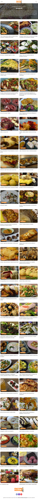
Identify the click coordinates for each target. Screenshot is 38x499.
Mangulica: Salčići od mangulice (7, 431)
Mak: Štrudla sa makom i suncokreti (26, 431)
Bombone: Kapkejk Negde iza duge (7, 55)
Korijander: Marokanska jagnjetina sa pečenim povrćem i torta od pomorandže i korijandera (28, 94)
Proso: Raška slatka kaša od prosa (7, 317)
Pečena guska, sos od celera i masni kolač (28, 484)
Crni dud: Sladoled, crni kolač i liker (26, 466)
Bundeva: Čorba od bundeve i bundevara (8, 466)
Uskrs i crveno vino (4, 131)
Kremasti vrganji (3, 205)
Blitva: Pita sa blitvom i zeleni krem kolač (8, 448)
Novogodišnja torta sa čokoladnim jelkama (9, 280)
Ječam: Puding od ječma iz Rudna (26, 224)
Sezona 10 (4, 33)
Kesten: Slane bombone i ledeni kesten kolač (9, 262)
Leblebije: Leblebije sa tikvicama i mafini (27, 448)
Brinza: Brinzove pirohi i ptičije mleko (7, 412)
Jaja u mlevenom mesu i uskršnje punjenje (27, 150)
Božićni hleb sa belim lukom (25, 280)
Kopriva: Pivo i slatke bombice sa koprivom (9, 393)
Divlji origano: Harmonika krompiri (26, 169)
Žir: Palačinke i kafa (4, 484)
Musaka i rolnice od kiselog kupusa (26, 187)
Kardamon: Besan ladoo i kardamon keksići (9, 187)
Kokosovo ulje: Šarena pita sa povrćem (8, 169)
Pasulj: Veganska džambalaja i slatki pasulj (9, 243)
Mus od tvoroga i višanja (5, 113)
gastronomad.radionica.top (8, 497)
